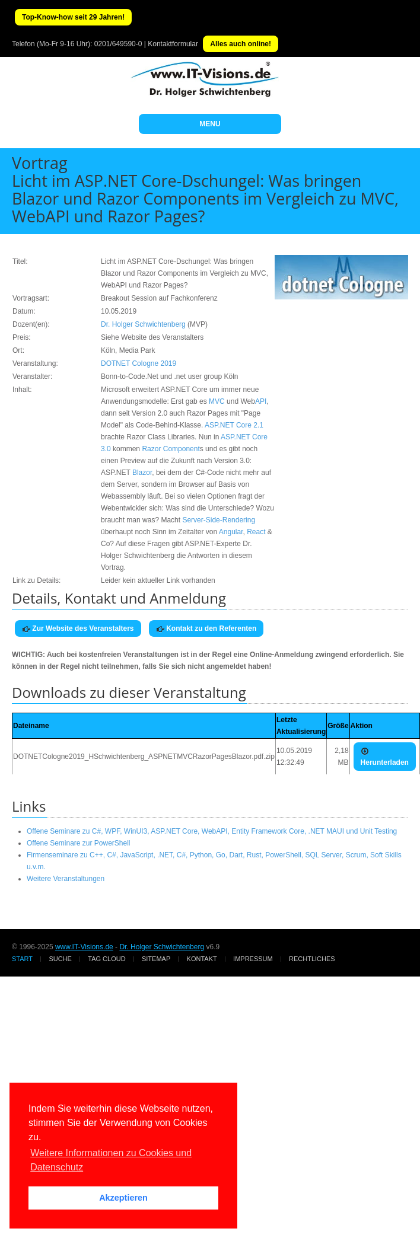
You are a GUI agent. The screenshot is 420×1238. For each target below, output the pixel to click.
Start (22, 958)
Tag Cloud (106, 958)
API (260, 401)
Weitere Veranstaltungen (65, 879)
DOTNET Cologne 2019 (138, 363)
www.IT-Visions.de (84, 947)
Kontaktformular (173, 44)
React (256, 532)
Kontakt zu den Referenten (206, 628)
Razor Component (170, 449)
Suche (60, 958)
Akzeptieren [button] (123, 1197)
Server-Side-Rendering (218, 520)
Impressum (253, 958)
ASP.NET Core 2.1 (234, 425)
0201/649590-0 (118, 44)
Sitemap (156, 958)
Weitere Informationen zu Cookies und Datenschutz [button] (111, 1160)
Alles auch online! (240, 44)
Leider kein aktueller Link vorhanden (158, 580)
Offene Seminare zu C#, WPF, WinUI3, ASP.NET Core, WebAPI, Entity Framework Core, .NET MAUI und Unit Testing (212, 831)
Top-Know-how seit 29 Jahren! (73, 17)
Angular (231, 532)
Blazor (142, 472)
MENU (209, 124)
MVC (217, 401)
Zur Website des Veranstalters (78, 628)
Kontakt (202, 958)
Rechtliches (312, 958)
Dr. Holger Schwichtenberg (143, 324)
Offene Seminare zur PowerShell (79, 843)
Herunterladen (385, 757)
